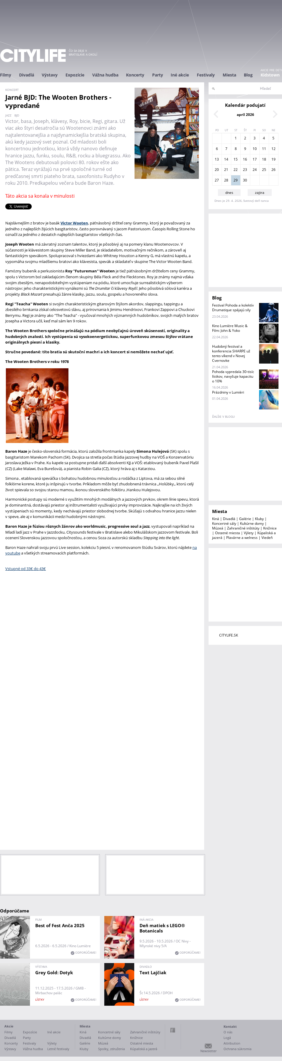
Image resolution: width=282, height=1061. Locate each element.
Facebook (172, 1030)
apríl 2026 (245, 114)
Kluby (259, 518)
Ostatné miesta (227, 532)
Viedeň (267, 537)
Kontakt (230, 1026)
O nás (228, 1032)
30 (245, 180)
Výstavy (50, 75)
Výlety (249, 532)
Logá (227, 1037)
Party (157, 75)
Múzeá (217, 528)
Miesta (229, 75)
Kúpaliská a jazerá (143, 1049)
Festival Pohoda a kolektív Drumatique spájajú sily (233, 307)
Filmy (5, 75)
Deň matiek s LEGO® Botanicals (162, 928)
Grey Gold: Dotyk (54, 972)
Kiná (215, 518)
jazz (8, 115)
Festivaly (206, 75)
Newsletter (208, 1051)
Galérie (245, 518)
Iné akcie (180, 75)
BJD (16, 115)
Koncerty (135, 75)
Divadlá (26, 75)
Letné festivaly (58, 1049)
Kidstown (270, 75)
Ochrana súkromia (237, 1049)
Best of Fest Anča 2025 (60, 925)
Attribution (232, 1043)
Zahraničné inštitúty (243, 528)
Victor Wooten (74, 223)
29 (236, 180)
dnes (229, 192)
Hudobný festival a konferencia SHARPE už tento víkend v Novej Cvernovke (231, 353)
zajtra (259, 192)
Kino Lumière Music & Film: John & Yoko (230, 328)
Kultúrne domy (252, 523)
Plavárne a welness (242, 537)
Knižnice (270, 528)
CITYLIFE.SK (228, 635)
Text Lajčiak (153, 972)
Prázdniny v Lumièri (228, 392)
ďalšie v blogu (223, 416)
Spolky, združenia (111, 1049)
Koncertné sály (224, 523)
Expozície (75, 75)
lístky (39, 999)
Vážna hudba (105, 75)
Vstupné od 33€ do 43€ (25, 568)
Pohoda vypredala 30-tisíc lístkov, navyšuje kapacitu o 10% (233, 376)
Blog (248, 75)
